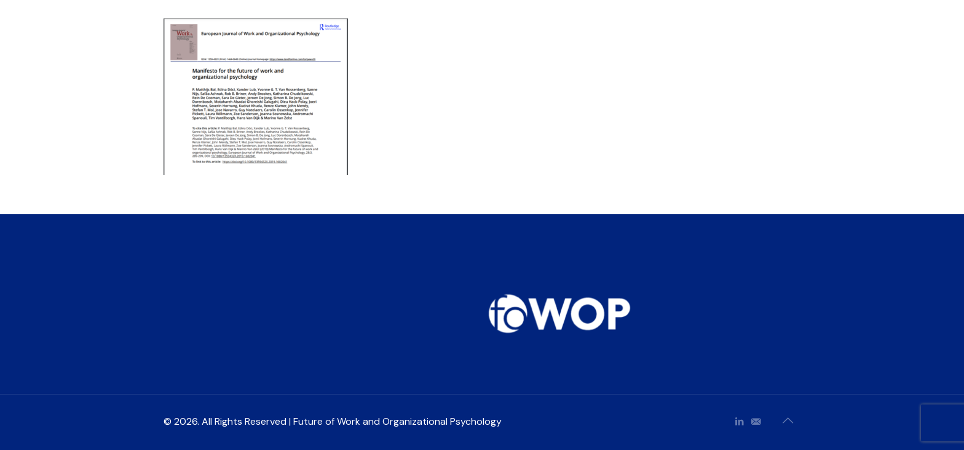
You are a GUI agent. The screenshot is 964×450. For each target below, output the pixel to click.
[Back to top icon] (787, 420)
